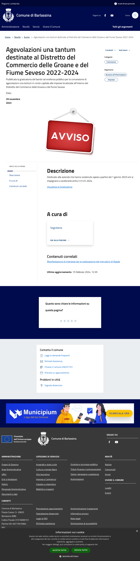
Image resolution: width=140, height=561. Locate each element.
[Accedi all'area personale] (124, 3)
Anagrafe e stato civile (46, 464)
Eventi (108, 493)
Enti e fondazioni (9, 479)
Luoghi (108, 488)
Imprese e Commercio (46, 479)
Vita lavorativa (43, 474)
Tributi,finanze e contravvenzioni (86, 469)
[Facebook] (104, 15)
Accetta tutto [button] (59, 550)
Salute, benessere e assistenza (85, 474)
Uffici (4, 474)
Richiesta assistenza (45, 523)
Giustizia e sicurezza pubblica (84, 464)
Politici (5, 484)
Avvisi (27, 37)
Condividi (111, 50)
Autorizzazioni (77, 479)
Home (7, 37)
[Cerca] (135, 15)
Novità (17, 37)
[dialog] (70, 544)
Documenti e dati (10, 494)
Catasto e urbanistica (46, 484)
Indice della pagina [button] (17, 166)
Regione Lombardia (10, 3)
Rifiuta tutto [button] (81, 550)
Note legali (76, 518)
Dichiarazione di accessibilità (84, 523)
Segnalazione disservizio (47, 513)
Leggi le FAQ (42, 518)
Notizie (108, 464)
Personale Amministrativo (14, 489)
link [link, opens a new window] (96, 544)
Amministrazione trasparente (84, 508)
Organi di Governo (10, 464)
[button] (70, 556)
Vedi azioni (125, 50)
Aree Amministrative (11, 469)
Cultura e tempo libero (46, 469)
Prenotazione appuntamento (49, 508)
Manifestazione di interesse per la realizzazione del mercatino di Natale (83, 261)
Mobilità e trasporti (45, 489)
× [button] (137, 531)
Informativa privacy (80, 513)
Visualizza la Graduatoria (59, 187)
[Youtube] (110, 15)
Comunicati (110, 469)
